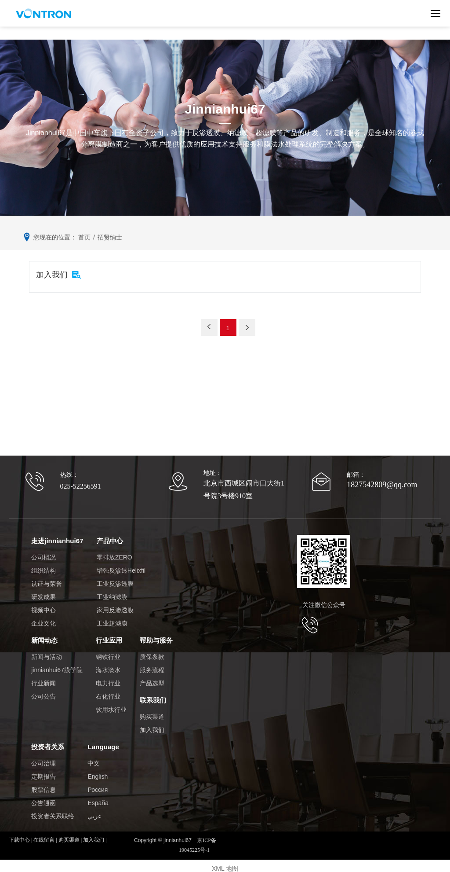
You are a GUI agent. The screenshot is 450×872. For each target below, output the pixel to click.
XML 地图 (225, 863)
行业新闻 (43, 680)
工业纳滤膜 (111, 595)
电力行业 (108, 680)
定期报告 (43, 771)
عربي (94, 810)
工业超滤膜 (111, 621)
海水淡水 (108, 667)
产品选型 (152, 680)
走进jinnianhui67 (57, 540)
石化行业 (108, 693)
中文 (93, 758)
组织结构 (43, 569)
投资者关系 (47, 742)
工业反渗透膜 (114, 582)
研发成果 (43, 595)
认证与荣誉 (46, 582)
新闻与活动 (46, 654)
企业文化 (43, 621)
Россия (97, 784)
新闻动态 (44, 638)
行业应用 (109, 638)
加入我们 (152, 725)
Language (103, 742)
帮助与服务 (156, 638)
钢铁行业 (108, 654)
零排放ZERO (114, 555)
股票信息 (43, 784)
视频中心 (43, 608)
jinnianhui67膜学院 (57, 667)
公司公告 (43, 693)
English (97, 771)
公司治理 (43, 758)
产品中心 (109, 540)
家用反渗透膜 (114, 608)
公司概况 (43, 555)
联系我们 (153, 696)
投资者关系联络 (52, 810)
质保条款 (152, 654)
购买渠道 (152, 712)
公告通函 (43, 797)
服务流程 (152, 667)
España (97, 797)
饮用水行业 (111, 706)
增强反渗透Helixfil (120, 569)
